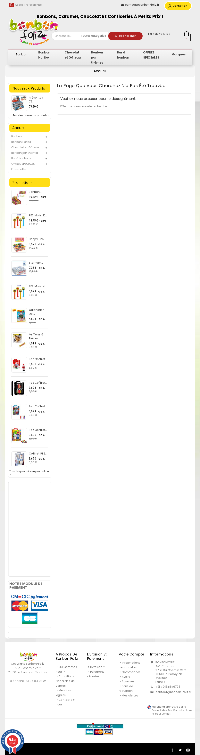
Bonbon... (35, 192)
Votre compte (131, 654)
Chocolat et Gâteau (25, 147)
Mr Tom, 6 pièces (36, 336)
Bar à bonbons (21, 158)
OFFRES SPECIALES (23, 164)
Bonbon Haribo (21, 142)
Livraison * (97, 667)
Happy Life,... (37, 239)
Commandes (131, 672)
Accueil (18, 127)
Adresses (128, 681)
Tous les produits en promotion (29, 472)
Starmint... (36, 263)
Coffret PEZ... (38, 453)
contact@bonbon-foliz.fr (173, 692)
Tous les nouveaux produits (31, 115)
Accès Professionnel (29, 5)
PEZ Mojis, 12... (38, 215)
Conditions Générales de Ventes (65, 681)
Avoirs (126, 677)
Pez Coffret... (38, 359)
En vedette (18, 169)
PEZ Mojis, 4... (38, 286)
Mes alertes (130, 695)
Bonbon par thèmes (24, 153)
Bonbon (16, 136)
